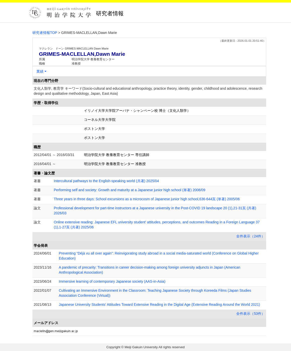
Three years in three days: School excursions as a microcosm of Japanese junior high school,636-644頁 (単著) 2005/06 (147, 199)
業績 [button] (39, 71)
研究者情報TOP (44, 33)
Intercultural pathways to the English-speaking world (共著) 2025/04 (106, 181)
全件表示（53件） (250, 314)
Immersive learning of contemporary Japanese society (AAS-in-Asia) (112, 281)
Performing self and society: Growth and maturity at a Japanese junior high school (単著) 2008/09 (129, 190)
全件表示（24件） (250, 236)
